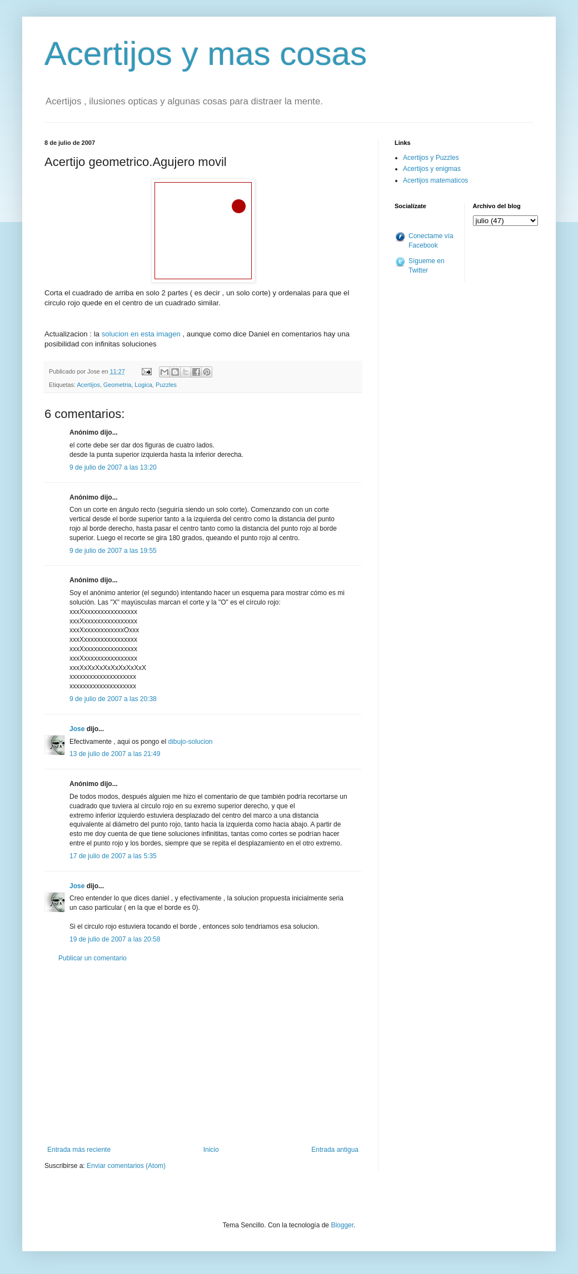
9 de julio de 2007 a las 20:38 (113, 699)
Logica (143, 384)
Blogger (342, 1225)
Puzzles (166, 384)
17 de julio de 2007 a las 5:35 (113, 856)
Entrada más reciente (79, 1150)
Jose (76, 729)
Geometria (117, 384)
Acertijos (88, 384)
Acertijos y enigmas (432, 169)
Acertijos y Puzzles (431, 158)
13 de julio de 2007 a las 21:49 (114, 754)
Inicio (211, 1150)
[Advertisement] (202, 1054)
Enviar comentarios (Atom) (126, 1166)
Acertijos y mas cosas (205, 53)
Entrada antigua (334, 1150)
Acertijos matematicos (435, 180)
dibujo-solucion (190, 742)
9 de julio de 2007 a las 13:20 (113, 467)
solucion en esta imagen (141, 334)
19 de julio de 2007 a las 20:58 (114, 939)
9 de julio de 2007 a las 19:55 (113, 551)
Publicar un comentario (92, 958)
